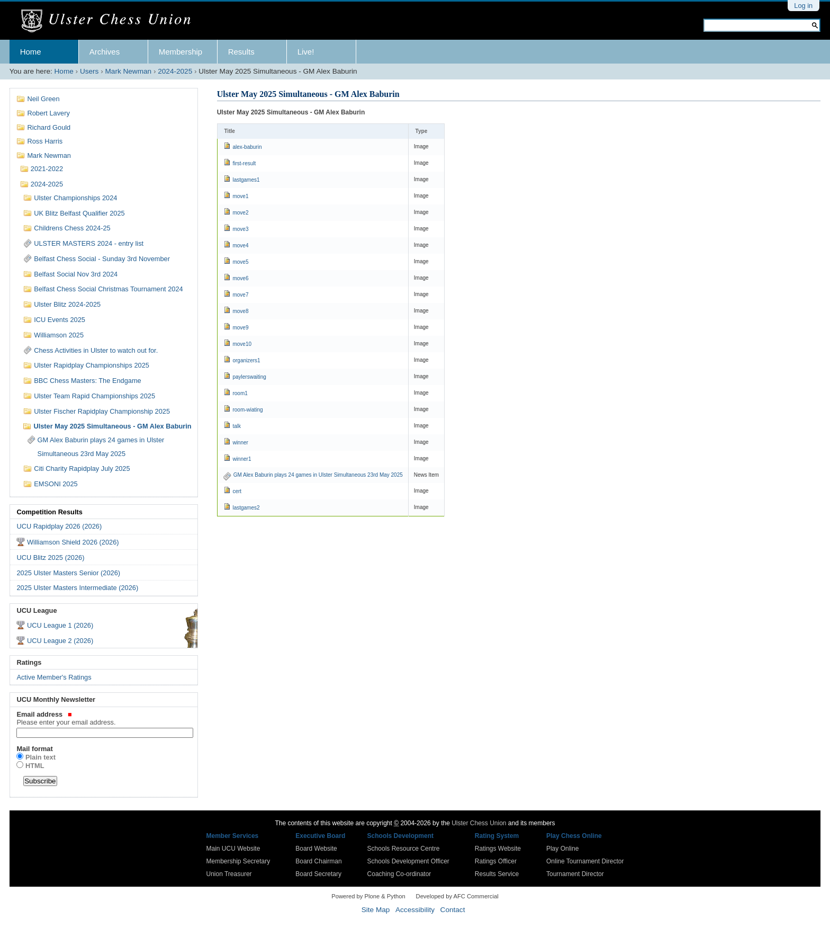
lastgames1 (245, 180)
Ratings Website (498, 848)
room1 (239, 393)
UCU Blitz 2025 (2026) (50, 557)
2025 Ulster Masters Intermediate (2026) (77, 588)
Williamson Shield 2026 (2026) (73, 542)
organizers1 (246, 360)
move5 (240, 262)
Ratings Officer (496, 861)
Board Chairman (318, 861)
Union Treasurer (229, 874)
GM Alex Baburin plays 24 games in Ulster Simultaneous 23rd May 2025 (318, 475)
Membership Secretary (238, 861)
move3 (240, 229)
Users (89, 71)
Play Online (562, 848)
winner (240, 442)
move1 (240, 196)
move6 (240, 278)
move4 (240, 245)
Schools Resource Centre (403, 848)
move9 (240, 328)
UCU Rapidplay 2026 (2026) (59, 526)
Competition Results (49, 512)
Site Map (376, 910)
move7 (240, 295)
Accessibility (415, 910)
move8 (240, 311)
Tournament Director (575, 874)
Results (241, 51)
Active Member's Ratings (53, 677)
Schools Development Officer (408, 861)
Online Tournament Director (585, 861)
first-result (244, 163)
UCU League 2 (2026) (60, 641)
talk (236, 426)
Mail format (34, 749)
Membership (181, 51)
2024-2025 (175, 71)
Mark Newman (128, 71)
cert (236, 491)
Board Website (316, 848)
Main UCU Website (233, 848)
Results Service (497, 874)
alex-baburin (246, 147)
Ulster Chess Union (479, 823)
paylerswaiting (249, 377)
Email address (103, 718)
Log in (803, 6)
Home (30, 51)
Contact (452, 910)
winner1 (241, 459)
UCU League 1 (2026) (60, 625)
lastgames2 (245, 508)
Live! (305, 51)
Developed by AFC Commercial (457, 896)
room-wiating (247, 410)
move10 (241, 344)
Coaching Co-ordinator (399, 874)
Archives (104, 51)
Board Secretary (318, 874)
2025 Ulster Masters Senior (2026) (68, 573)
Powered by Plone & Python (368, 896)
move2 (240, 213)
